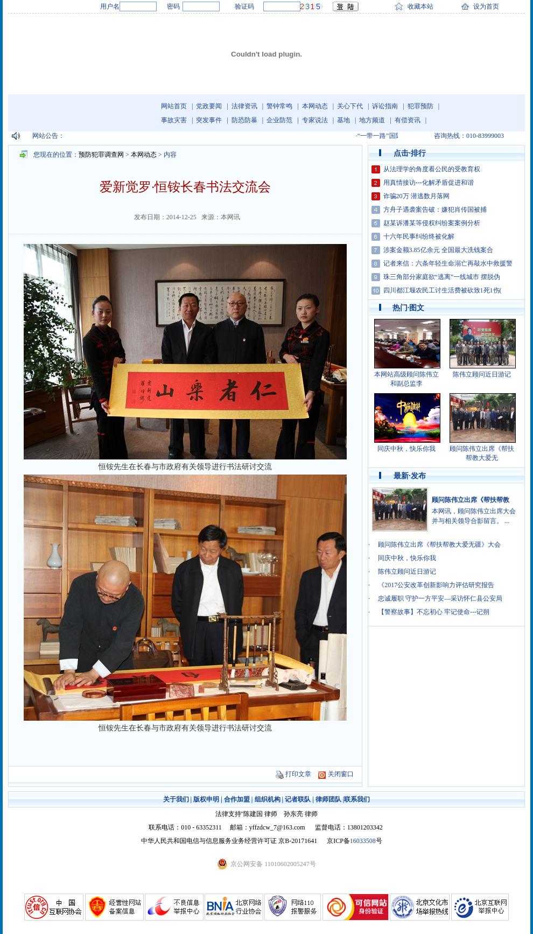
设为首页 (486, 6)
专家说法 (315, 120)
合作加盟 (237, 799)
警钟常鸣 (279, 106)
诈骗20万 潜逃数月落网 (416, 196)
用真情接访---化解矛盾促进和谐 (428, 182)
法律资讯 (244, 106)
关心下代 (350, 106)
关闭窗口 (341, 774)
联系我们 (357, 799)
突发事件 (209, 120)
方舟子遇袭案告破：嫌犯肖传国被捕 (435, 209)
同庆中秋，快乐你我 (406, 448)
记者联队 (298, 799)
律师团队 (328, 799)
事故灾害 (174, 120)
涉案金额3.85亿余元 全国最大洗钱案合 (438, 250)
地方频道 (372, 120)
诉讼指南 (385, 106)
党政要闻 (209, 106)
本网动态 (315, 106)
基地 (343, 120)
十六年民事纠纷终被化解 (418, 236)
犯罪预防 (420, 106)
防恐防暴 (244, 120)
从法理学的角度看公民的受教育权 (431, 169)
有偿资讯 (407, 120)
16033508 (363, 841)
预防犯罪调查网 (101, 154)
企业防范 (279, 120)
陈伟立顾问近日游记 (482, 374)
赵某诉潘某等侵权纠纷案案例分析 (431, 223)
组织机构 (267, 799)
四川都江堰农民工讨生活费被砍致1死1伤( (442, 290)
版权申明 (206, 799)
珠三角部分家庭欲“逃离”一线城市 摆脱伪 (442, 277)
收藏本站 (420, 6)
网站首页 (174, 106)
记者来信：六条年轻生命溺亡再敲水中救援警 (448, 263)
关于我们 (176, 799)
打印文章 (298, 774)
